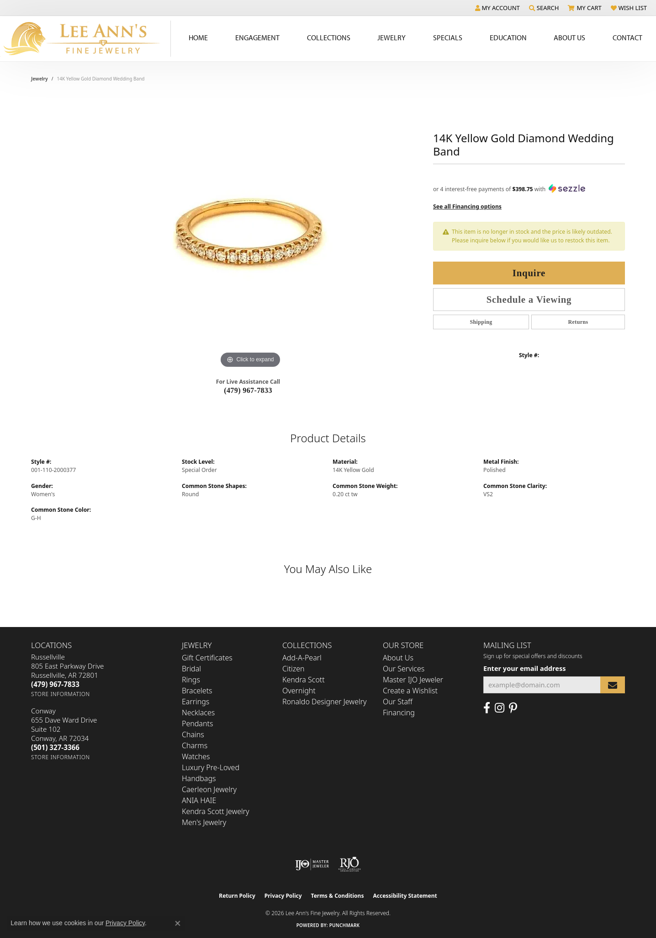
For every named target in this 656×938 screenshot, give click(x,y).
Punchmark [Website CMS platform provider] (344, 925)
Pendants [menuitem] (197, 723)
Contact (627, 37)
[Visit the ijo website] (312, 864)
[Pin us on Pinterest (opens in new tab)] (513, 707)
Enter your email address (524, 668)
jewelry (39, 78)
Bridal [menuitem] (191, 669)
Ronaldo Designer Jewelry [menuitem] (324, 702)
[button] (497, 8)
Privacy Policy (283, 896)
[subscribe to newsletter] (612, 684)
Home (198, 37)
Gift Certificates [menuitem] (207, 658)
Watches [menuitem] (196, 756)
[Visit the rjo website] (349, 864)
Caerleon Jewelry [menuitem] (209, 789)
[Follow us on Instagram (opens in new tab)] (499, 707)
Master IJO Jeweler (413, 680)
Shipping (481, 322)
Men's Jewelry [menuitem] (204, 822)
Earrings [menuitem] (195, 702)
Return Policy (237, 896)
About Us (569, 37)
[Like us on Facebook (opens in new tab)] (486, 707)
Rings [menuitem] (191, 680)
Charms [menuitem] (194, 745)
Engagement (257, 37)
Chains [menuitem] (193, 734)
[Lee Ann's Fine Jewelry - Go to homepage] (85, 39)
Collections (328, 37)
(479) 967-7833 (248, 390)
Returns (578, 322)
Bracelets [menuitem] (197, 691)
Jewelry (391, 37)
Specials (447, 37)
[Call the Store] (55, 684)
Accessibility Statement (405, 896)
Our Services (403, 669)
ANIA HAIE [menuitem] (199, 800)
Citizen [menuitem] (293, 669)
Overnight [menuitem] (299, 691)
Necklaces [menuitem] (198, 713)
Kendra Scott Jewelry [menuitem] (215, 811)
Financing (399, 713)
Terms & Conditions (337, 896)
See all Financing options (467, 206)
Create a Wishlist (410, 691)
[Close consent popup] (177, 923)
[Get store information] (60, 694)
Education (508, 37)
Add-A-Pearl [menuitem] (302, 658)
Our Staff (398, 702)
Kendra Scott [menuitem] (303, 680)
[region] (250, 233)
